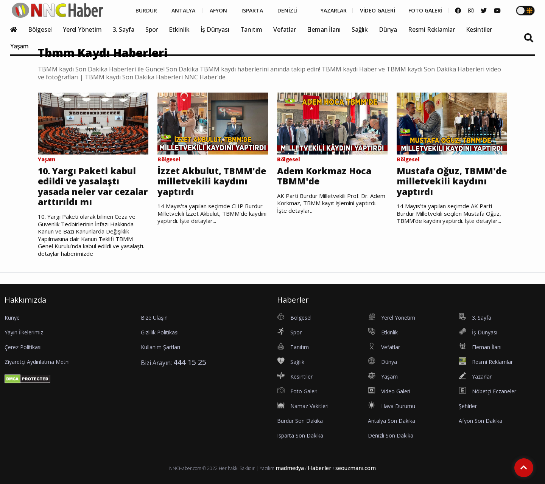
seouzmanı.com (355, 468)
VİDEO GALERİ (377, 10)
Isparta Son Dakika (300, 435)
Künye (12, 317)
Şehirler (468, 406)
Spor (151, 29)
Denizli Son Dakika (390, 435)
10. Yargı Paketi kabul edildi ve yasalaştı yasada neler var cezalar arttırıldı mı (93, 186)
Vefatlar (284, 29)
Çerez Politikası (23, 347)
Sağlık (360, 29)
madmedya (290, 468)
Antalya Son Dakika (391, 420)
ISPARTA (252, 10)
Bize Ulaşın (154, 317)
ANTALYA (183, 10)
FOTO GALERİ (425, 10)
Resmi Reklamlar (431, 29)
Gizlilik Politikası (160, 332)
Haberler (320, 468)
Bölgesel (40, 29)
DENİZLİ (287, 10)
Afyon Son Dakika (480, 420)
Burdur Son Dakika (300, 420)
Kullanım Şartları (160, 347)
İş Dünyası (215, 29)
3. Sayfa (123, 29)
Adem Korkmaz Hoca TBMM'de (324, 176)
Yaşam (19, 46)
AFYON (218, 10)
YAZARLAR (334, 10)
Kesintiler (479, 29)
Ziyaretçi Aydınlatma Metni (37, 361)
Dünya (388, 29)
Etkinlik (179, 29)
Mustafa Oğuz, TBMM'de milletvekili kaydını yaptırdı (452, 181)
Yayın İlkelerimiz (24, 332)
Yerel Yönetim (82, 29)
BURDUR (146, 10)
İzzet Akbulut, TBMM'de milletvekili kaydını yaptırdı (211, 181)
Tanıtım (251, 29)
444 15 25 (189, 362)
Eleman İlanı (324, 29)
